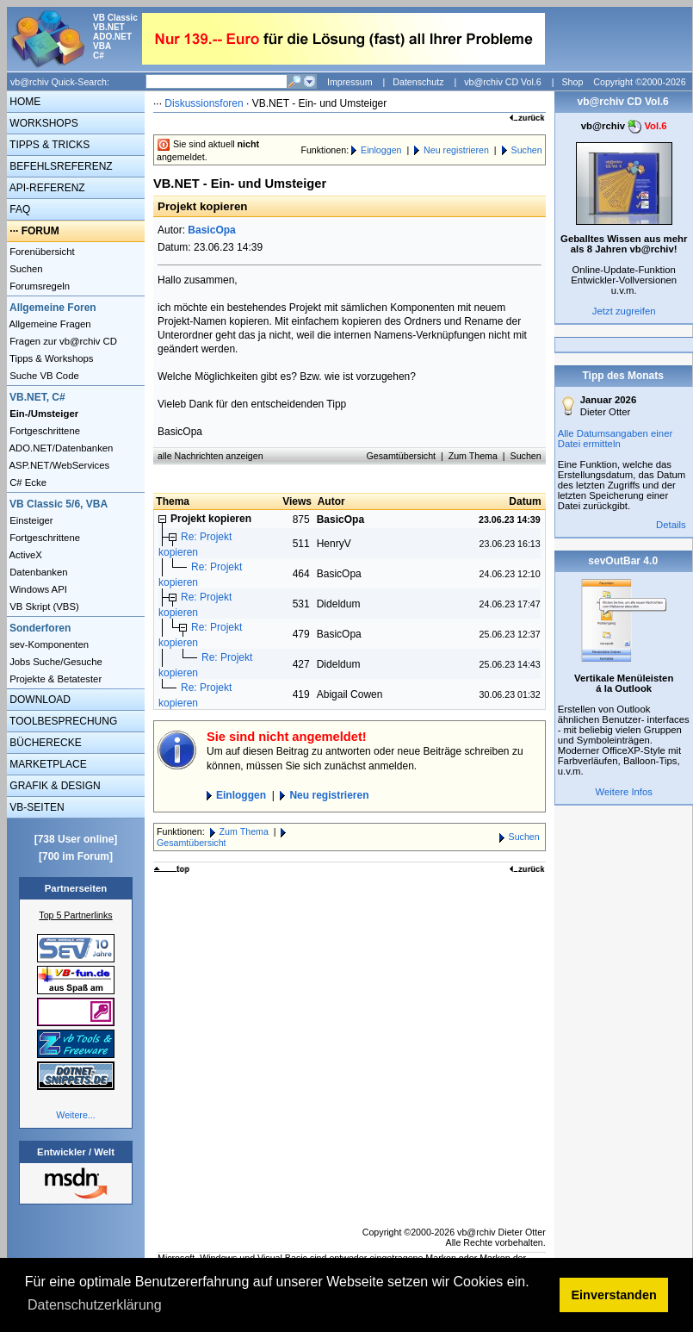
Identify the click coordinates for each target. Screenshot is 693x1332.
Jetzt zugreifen (624, 311)
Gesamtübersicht (401, 456)
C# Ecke (26, 482)
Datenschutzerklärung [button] (95, 1305)
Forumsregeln (38, 286)
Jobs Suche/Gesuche (54, 662)
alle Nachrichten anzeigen (210, 456)
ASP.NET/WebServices (58, 465)
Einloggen (381, 150)
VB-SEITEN (36, 807)
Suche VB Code (43, 375)
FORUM (40, 231)
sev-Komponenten (48, 644)
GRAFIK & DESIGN (54, 786)
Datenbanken (37, 572)
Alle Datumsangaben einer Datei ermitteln (615, 438)
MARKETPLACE (47, 764)
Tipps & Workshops (50, 358)
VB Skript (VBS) (43, 606)
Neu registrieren (456, 150)
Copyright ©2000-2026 (639, 82)
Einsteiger (30, 520)
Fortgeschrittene (43, 431)
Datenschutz (418, 82)
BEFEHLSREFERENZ (60, 166)
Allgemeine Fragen (49, 324)
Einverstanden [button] (614, 1295)
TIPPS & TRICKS (48, 145)
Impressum (350, 82)
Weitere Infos (624, 792)
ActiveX (24, 555)
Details (671, 525)
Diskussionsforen (203, 103)
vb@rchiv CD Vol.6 (502, 82)
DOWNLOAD (39, 700)
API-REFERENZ (46, 188)
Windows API (37, 589)
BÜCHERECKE (44, 743)
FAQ (18, 209)
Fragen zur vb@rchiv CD (62, 341)
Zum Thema (473, 456)
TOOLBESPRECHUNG (62, 721)
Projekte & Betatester (54, 679)
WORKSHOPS (42, 123)
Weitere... (75, 1115)
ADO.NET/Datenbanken (60, 448)
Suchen (25, 269)
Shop (572, 82)
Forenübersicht (41, 251)
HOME (23, 102)
